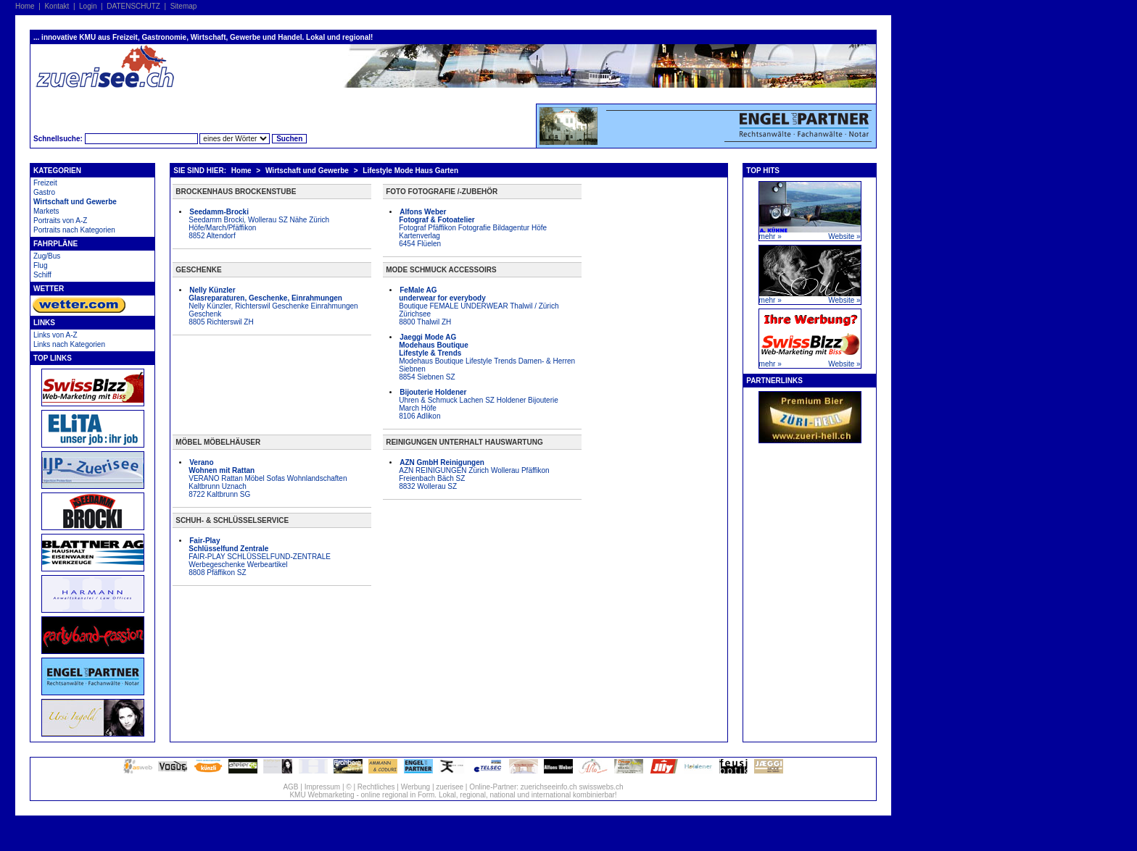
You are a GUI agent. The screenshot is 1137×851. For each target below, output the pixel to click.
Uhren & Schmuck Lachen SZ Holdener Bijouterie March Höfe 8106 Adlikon (478, 404)
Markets (46, 211)
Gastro (44, 192)
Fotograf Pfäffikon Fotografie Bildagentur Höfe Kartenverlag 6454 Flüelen (473, 228)
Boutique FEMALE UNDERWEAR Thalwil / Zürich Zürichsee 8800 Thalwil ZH (478, 306)
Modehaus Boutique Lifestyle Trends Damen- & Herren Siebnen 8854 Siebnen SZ (487, 357)
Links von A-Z (55, 335)
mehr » (770, 236)
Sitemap (183, 6)
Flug (40, 265)
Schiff (42, 275)
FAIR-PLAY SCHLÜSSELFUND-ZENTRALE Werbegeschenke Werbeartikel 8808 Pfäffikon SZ (260, 557)
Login (87, 6)
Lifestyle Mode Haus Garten (410, 171)
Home (25, 6)
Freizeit (45, 183)
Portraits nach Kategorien (74, 230)
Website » (844, 236)
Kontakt (56, 6)
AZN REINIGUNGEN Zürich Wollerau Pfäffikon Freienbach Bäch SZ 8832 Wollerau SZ (474, 474)
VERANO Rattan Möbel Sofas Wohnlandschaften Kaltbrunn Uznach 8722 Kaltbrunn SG (268, 478)
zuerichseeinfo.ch (549, 787)
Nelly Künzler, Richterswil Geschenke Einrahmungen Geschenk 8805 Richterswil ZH (273, 306)
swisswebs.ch (601, 787)
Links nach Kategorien (69, 344)
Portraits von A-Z (60, 221)
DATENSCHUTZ (133, 6)
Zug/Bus (46, 256)
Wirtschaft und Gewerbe (75, 202)
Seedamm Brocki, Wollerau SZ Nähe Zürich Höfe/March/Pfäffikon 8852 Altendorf (259, 224)
